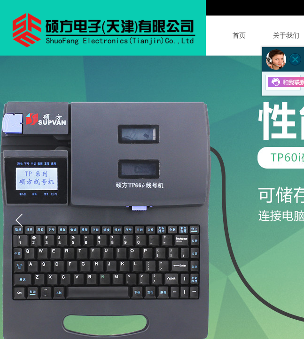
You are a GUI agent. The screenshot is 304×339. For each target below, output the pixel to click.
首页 (239, 35)
